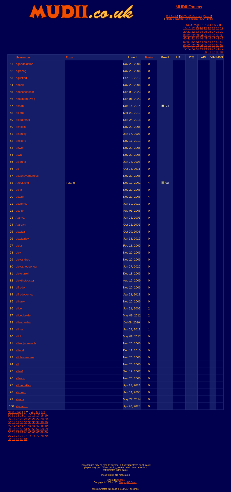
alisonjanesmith (26, 343)
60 (184, 45)
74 (201, 48)
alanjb (20, 210)
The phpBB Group (128, 482)
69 (221, 45)
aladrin (20, 196)
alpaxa (20, 399)
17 (213, 28)
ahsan (20, 106)
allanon (20, 378)
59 (221, 41)
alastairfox (22, 238)
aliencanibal (23, 322)
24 (201, 31)
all (17, 364)
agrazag (21, 71)
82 (213, 52)
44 (201, 38)
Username (23, 57)
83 (217, 52)
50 (184, 41)
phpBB (121, 480)
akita (19, 189)
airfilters (21, 140)
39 (221, 35)
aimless (21, 126)
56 (209, 41)
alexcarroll (22, 273)
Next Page (193, 25)
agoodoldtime (24, 64)
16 (209, 28)
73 (197, 48)
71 (189, 48)
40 (184, 38)
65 (205, 45)
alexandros (23, 259)
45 (205, 38)
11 (189, 28)
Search (207, 16)
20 (184, 31)
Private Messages (174, 19)
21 (189, 31)
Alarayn (20, 224)
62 (193, 45)
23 (197, 31)
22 (193, 31)
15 (205, 28)
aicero (20, 112)
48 (217, 38)
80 (205, 52)
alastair (20, 231)
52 (193, 41)
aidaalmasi (23, 119)
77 (213, 48)
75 (205, 48)
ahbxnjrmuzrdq (25, 99)
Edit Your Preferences (191, 16)
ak (17, 168)
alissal (20, 350)
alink (19, 336)
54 (201, 41)
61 (189, 45)
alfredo (20, 287)
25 (205, 31)
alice (19, 308)
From (69, 57)
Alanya (20, 217)
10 (184, 28)
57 (213, 41)
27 (213, 31)
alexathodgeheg (26, 266)
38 (217, 35)
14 (201, 28)
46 (209, 38)
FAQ (202, 19)
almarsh (21, 392)
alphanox (22, 406)
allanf (19, 371)
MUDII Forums (189, 7)
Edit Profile (171, 16)
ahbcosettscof (25, 92)
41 (189, 38)
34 (201, 35)
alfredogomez (25, 294)
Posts (149, 57)
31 (189, 35)
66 (209, 45)
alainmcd (22, 203)
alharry (20, 301)
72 (193, 48)
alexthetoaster (25, 280)
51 (189, 41)
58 (217, 41)
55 (205, 41)
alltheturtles (23, 385)
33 (197, 35)
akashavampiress (27, 175)
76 (209, 48)
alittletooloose (25, 357)
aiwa (19, 154)
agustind (21, 78)
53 (197, 41)
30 (184, 35)
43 (197, 38)
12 (193, 28)
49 (221, 38)
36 (209, 35)
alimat (20, 329)
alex (18, 252)
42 (193, 38)
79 (221, 48)
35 (205, 35)
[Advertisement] (115, 451)
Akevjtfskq (22, 182)
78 (217, 48)
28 (217, 31)
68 (217, 45)
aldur (19, 245)
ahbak (20, 85)
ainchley (21, 133)
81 (209, 52)
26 (209, 31)
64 (201, 45)
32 (193, 35)
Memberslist (191, 19)
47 (213, 38)
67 (213, 45)
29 (221, 31)
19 (221, 28)
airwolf (20, 147)
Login (210, 19)
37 (213, 35)
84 (221, 52)
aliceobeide (23, 315)
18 (217, 28)
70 (184, 48)
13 (197, 28)
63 (197, 45)
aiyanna (21, 161)
